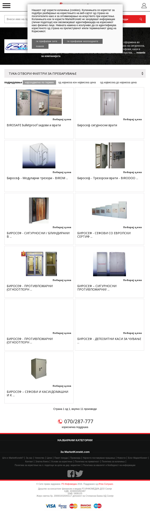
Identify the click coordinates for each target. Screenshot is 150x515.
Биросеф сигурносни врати (97, 125)
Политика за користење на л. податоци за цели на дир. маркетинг (48, 465)
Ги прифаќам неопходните (82, 41)
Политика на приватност (87, 461)
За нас (29, 458)
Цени (49, 458)
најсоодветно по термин (39, 82)
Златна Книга (42, 461)
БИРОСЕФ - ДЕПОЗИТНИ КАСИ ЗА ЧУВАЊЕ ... (109, 340)
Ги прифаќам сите (47, 41)
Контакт (29, 461)
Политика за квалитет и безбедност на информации (109, 465)
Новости (121, 458)
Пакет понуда (61, 458)
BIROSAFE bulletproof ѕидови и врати (34, 125)
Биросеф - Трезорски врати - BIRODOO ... (107, 178)
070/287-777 (78, 421)
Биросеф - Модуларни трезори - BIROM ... (37, 178)
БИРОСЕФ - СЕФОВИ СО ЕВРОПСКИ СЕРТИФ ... (104, 235)
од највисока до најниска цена (118, 82)
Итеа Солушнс (105, 484)
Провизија (75, 458)
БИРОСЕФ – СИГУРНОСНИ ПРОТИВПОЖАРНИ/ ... (96, 287)
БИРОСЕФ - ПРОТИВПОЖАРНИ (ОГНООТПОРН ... (30, 287)
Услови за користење (62, 461)
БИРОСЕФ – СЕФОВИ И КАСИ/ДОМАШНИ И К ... (37, 393)
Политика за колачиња (113, 461)
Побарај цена (62, 119)
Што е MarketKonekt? (13, 458)
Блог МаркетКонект (137, 458)
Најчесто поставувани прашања (99, 458)
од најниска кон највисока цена (77, 82)
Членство (39, 458)
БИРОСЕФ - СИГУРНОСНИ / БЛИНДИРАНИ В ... (38, 235)
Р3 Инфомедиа (69, 484)
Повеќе (40, 46)
